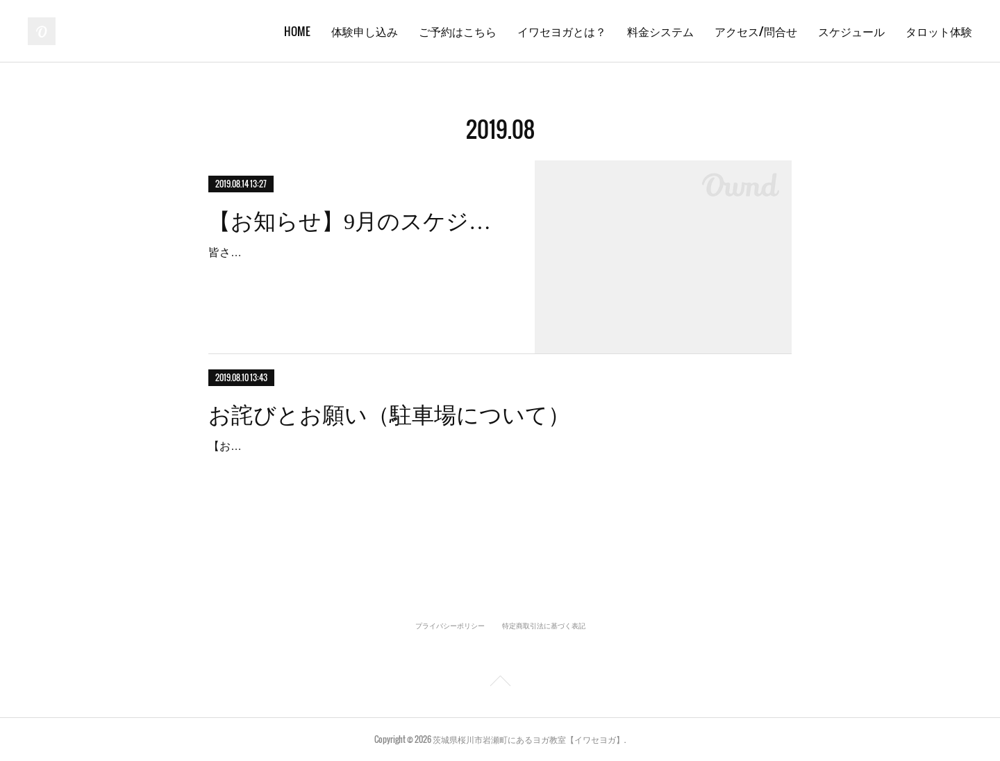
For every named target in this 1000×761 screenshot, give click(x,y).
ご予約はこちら (458, 31)
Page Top (500, 683)
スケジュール (851, 31)
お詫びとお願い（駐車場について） (389, 415)
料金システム (660, 31)
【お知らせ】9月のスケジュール (359, 221)
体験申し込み (364, 31)
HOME (297, 31)
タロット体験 (939, 31)
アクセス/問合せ (756, 31)
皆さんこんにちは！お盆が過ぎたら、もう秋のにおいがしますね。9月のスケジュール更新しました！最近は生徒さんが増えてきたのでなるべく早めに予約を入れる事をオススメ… (358, 272)
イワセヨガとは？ (561, 31)
